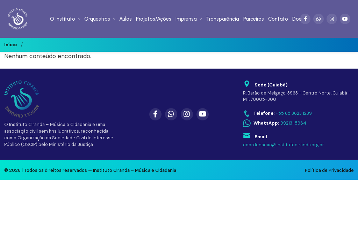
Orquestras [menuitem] (97, 19)
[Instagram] (332, 19)
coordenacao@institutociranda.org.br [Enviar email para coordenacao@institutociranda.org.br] (283, 145)
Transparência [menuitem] (222, 19)
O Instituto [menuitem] (62, 19)
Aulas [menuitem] (125, 19)
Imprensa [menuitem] (186, 19)
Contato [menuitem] (278, 19)
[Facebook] (305, 19)
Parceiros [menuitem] (253, 19)
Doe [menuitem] (297, 19)
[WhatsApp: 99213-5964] (274, 123)
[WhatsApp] (318, 19)
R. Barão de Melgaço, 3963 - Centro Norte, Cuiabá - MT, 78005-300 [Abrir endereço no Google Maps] (297, 96)
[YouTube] (345, 19)
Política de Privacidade (329, 170)
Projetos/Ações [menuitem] (153, 19)
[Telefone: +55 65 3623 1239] (277, 114)
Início (10, 45)
